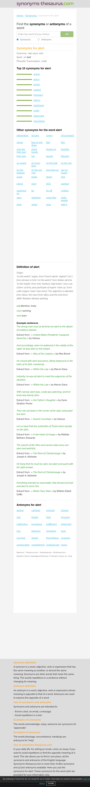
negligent (51, 531)
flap (63, 142)
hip (33, 156)
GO (67, 34)
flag (48, 142)
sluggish (21, 538)
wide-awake (64, 199)
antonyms (57, 24)
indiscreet (66, 524)
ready (34, 177)
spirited (65, 183)
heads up (51, 149)
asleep (20, 510)
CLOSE (51, 783)
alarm (36, 79)
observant (38, 116)
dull (19, 517)
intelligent (38, 105)
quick (19, 177)
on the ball (51, 163)
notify (36, 110)
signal (20, 183)
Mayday (65, 156)
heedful (65, 149)
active (36, 74)
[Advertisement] (45, 236)
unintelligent (38, 545)
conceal (50, 510)
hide (48, 517)
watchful (36, 197)
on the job (66, 163)
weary (64, 545)
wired (34, 204)
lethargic (36, 531)
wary (19, 197)
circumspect (67, 135)
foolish (34, 517)
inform (36, 100)
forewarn (38, 95)
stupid (34, 538)
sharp (49, 177)
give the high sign (21, 150)
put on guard (64, 171)
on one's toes (35, 164)
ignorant (65, 517)
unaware (65, 538)
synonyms (37, 24)
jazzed (49, 156)
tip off (49, 190)
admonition (23, 135)
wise (48, 204)
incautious (36, 524)
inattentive (22, 524)
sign (63, 177)
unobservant (52, 545)
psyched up (52, 170)
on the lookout (21, 171)
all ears (35, 135)
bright (36, 84)
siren (33, 183)
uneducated (23, 545)
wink (19, 204)
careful (37, 89)
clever (20, 142)
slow (63, 531)
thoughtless (52, 538)
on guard (21, 163)
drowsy (65, 510)
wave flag (51, 197)
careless (35, 510)
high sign (21, 156)
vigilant (65, 190)
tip (32, 190)
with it (64, 204)
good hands (34, 150)
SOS (48, 183)
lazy (19, 531)
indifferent (51, 524)
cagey (49, 135)
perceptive (39, 121)
